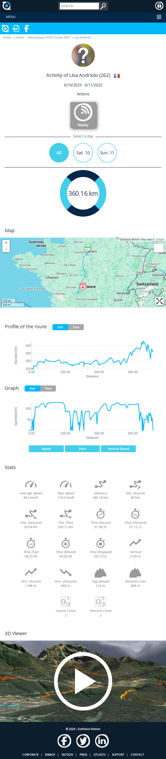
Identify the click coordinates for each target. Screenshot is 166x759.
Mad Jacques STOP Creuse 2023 (49, 37)
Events (20, 37)
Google (160, 239)
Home (7, 37)
